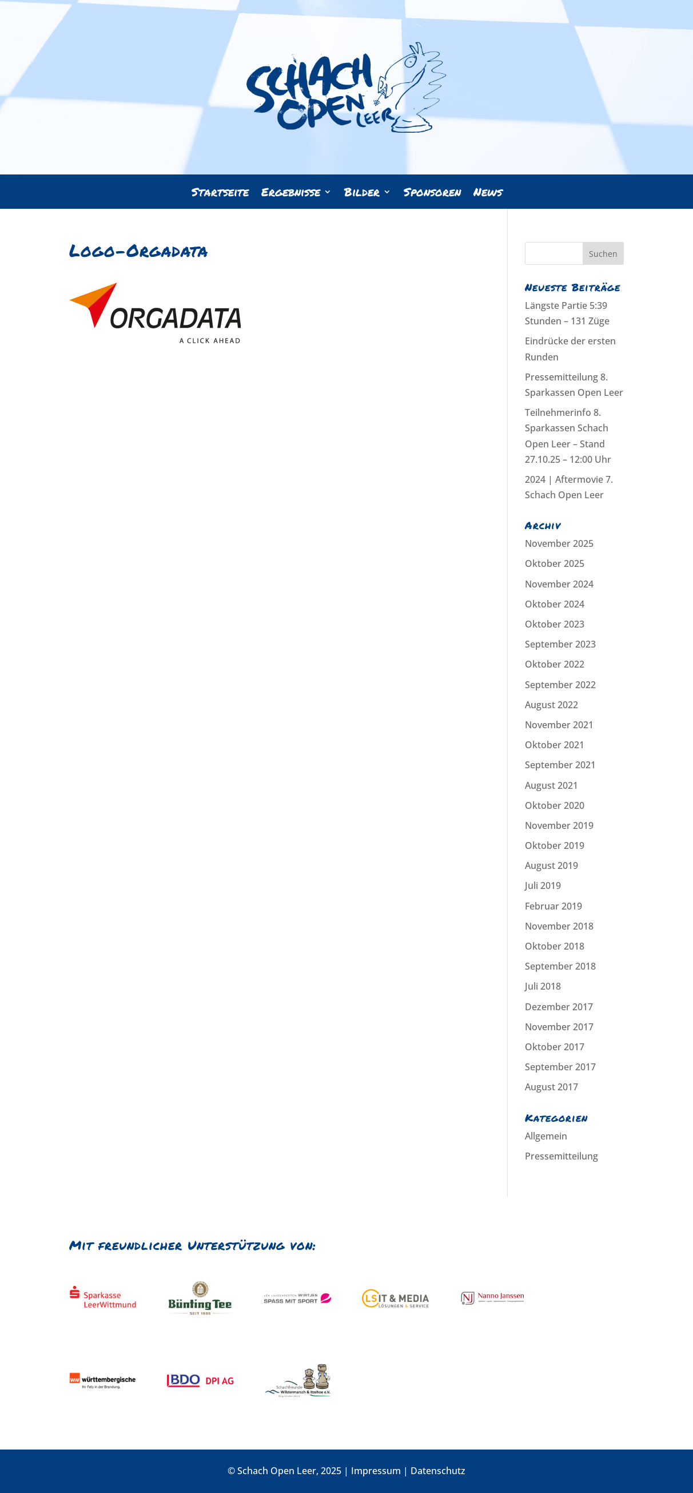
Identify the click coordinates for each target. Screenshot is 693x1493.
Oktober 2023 (554, 624)
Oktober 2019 (554, 845)
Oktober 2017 (554, 1047)
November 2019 (559, 825)
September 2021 (560, 765)
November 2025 (559, 543)
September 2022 (560, 684)
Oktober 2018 (554, 946)
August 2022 (551, 704)
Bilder (362, 194)
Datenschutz (438, 1470)
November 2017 (559, 1027)
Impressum (376, 1470)
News (487, 194)
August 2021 (551, 785)
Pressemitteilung (561, 1156)
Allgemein (546, 1136)
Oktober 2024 (554, 604)
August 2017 (551, 1087)
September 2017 (560, 1067)
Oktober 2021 (554, 744)
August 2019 (551, 865)
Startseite (220, 194)
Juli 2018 (543, 986)
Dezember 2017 (559, 1006)
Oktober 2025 (554, 563)
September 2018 (560, 966)
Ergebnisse (290, 194)
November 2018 (559, 926)
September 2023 (560, 644)
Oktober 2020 (554, 805)
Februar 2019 (553, 906)
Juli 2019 (543, 885)
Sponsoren (432, 194)
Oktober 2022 (554, 664)
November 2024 (559, 584)
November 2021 (559, 724)
